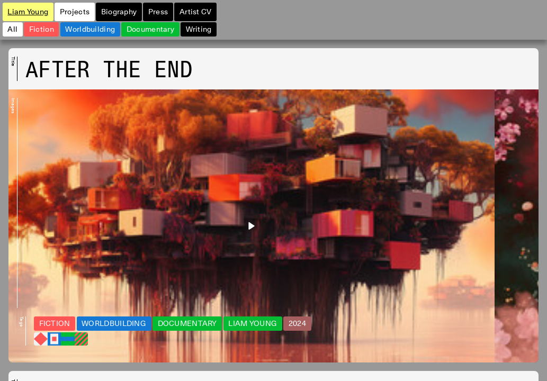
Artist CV (243, 14)
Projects (93, 14)
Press (196, 14)
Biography (147, 14)
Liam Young (35, 14)
